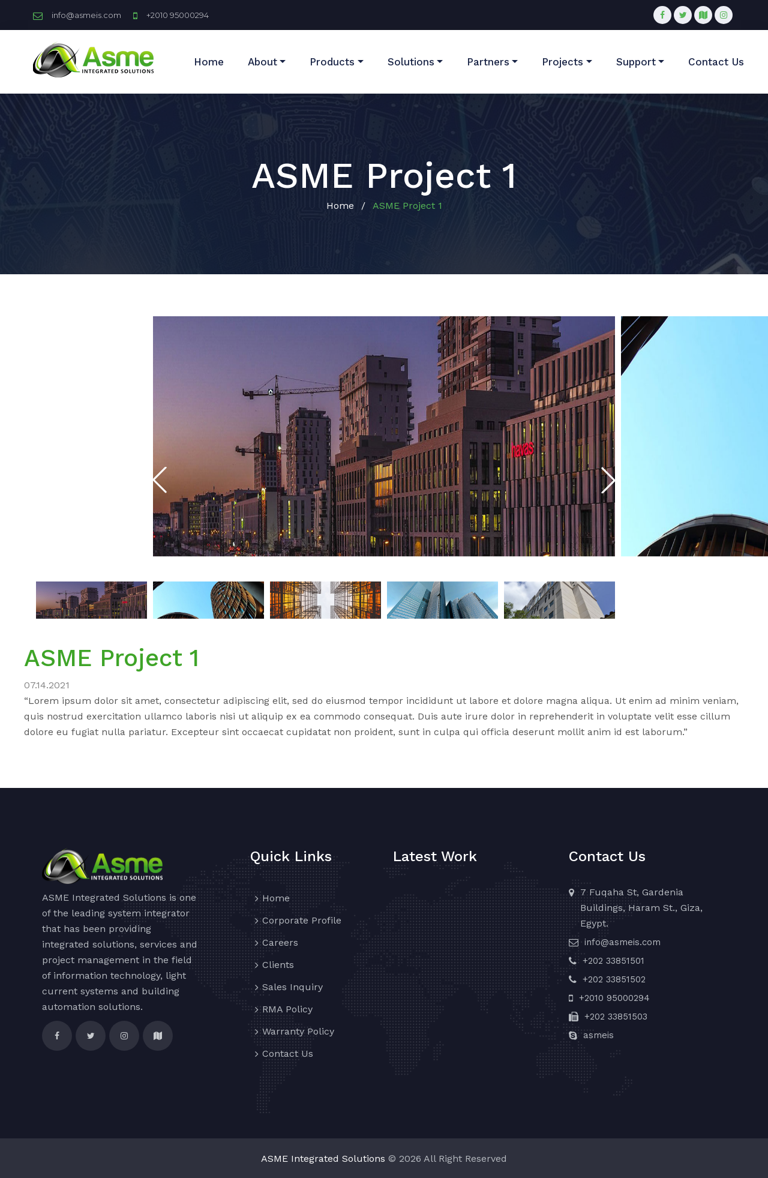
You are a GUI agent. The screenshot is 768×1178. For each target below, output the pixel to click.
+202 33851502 (614, 979)
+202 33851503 (615, 1016)
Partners (488, 62)
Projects (562, 62)
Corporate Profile (301, 920)
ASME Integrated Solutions (323, 1158)
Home (209, 62)
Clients (278, 964)
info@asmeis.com (86, 15)
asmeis (598, 1035)
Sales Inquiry (292, 987)
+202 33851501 (613, 960)
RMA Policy (287, 1009)
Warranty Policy (298, 1031)
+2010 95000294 (177, 15)
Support (636, 62)
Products (332, 62)
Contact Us (716, 62)
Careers (280, 942)
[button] (608, 480)
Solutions (411, 62)
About (262, 62)
